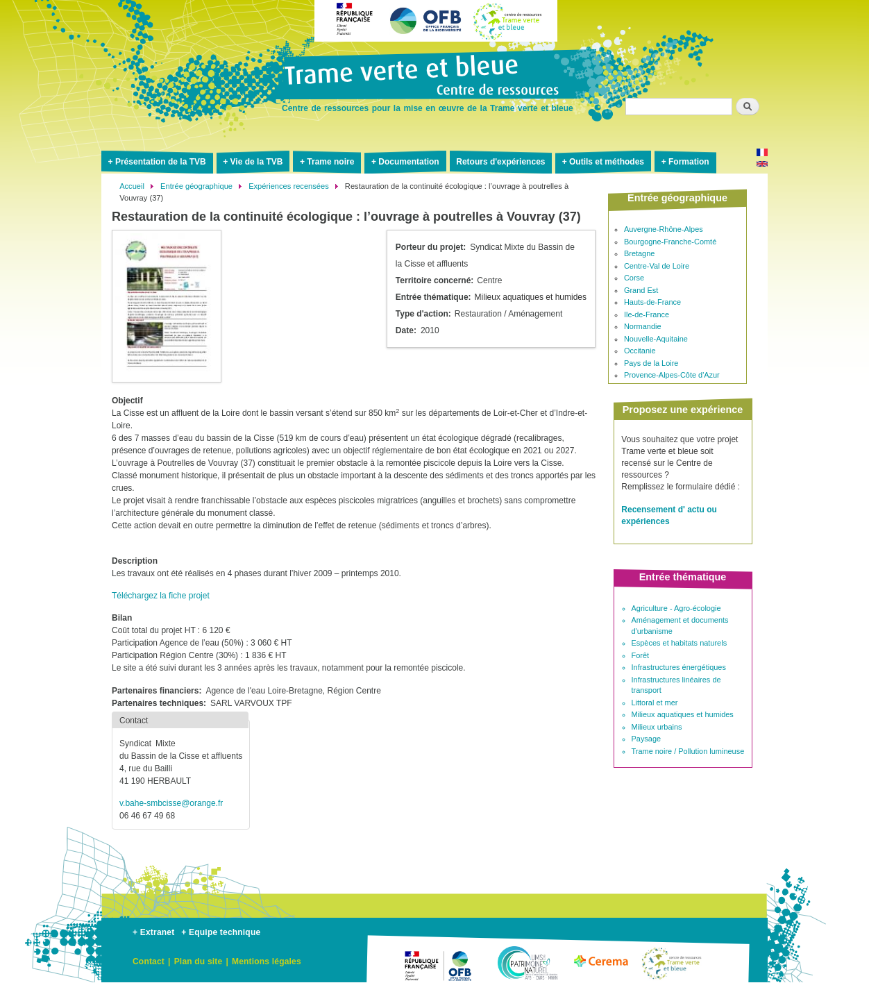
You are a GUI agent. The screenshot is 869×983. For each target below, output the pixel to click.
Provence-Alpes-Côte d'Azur (672, 375)
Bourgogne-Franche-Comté (670, 241)
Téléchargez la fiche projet (161, 595)
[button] (166, 305)
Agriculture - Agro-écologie (676, 608)
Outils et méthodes (606, 162)
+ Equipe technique (220, 932)
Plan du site (198, 961)
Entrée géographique (196, 186)
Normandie (642, 326)
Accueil (131, 186)
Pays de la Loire (651, 363)
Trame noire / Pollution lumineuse (688, 751)
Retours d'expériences (500, 162)
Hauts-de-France (652, 302)
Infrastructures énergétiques (679, 667)
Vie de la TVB (256, 162)
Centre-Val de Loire (656, 266)
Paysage (646, 738)
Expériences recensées (288, 186)
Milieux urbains (657, 727)
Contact (148, 961)
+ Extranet (153, 932)
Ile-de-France (646, 314)
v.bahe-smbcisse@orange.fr (171, 803)
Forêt (641, 655)
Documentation (408, 162)
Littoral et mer (655, 702)
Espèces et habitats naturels (679, 643)
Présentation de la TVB (160, 162)
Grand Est (641, 290)
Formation (688, 162)
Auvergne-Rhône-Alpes (663, 229)
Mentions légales (266, 961)
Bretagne (639, 253)
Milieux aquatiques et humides (683, 714)
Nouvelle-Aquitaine (656, 339)
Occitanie (640, 350)
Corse (634, 278)
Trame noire (330, 162)
